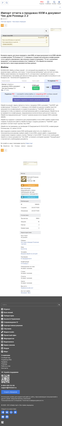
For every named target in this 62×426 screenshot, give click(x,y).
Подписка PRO (6, 360)
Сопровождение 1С (11, 322)
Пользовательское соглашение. (11, 400)
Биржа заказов (9, 345)
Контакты (4, 368)
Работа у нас (5, 366)
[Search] (31, 304)
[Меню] (2, 2)
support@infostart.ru (8, 387)
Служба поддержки (11, 372)
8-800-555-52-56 (8, 385)
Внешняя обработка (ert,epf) (29, 253)
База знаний (8, 312)
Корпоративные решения (13, 325)
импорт (23, 146)
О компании (5, 355)
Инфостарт (29, 143)
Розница (17, 146)
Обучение (7, 329)
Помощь (4, 364)
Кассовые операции (26, 242)
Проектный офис (10, 335)
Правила (4, 362)
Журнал (7, 309)
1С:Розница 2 (24, 263)
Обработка (6, 146)
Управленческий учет (27, 288)
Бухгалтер (24, 249)
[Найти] (59, 304)
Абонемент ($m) (26, 293)
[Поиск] (6, 2)
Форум (6, 348)
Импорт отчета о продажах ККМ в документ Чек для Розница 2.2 (31, 14)
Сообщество (5, 357)
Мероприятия (9, 338)
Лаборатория (9, 316)
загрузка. (29, 146)
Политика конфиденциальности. (33, 400)
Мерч (6, 351)
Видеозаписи (9, 342)
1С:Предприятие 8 (26, 258)
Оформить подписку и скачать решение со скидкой (31, 100)
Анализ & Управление (12, 319)
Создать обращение (10, 392)
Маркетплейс (9, 332)
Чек (12, 146)
